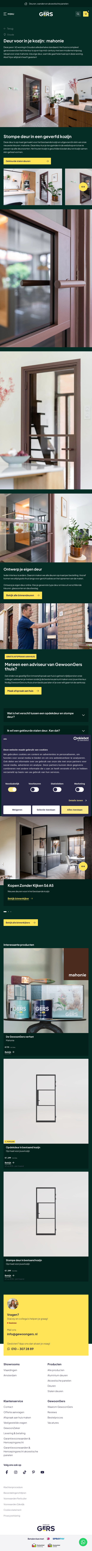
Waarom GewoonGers (60, 1406)
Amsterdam (10, 1375)
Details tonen (76, 800)
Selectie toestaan (46, 809)
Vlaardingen (10, 1370)
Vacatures (53, 1422)
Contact (8, 1406)
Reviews (52, 1412)
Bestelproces (55, 1417)
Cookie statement (12, 1509)
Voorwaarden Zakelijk (14, 1504)
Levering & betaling (14, 1433)
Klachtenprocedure (13, 1487)
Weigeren (17, 809)
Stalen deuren (55, 1391)
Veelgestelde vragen (15, 1422)
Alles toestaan (74, 809)
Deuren (52, 1385)
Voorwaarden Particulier (15, 1498)
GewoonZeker (12, 1428)
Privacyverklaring (12, 1515)
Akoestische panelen (59, 1380)
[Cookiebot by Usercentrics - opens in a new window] (76, 739)
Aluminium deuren (58, 1375)
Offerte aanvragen (14, 1412)
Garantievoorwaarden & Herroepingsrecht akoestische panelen (21, 1451)
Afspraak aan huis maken (17, 1417)
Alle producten (56, 1370)
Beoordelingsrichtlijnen (15, 1492)
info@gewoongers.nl (22, 1334)
